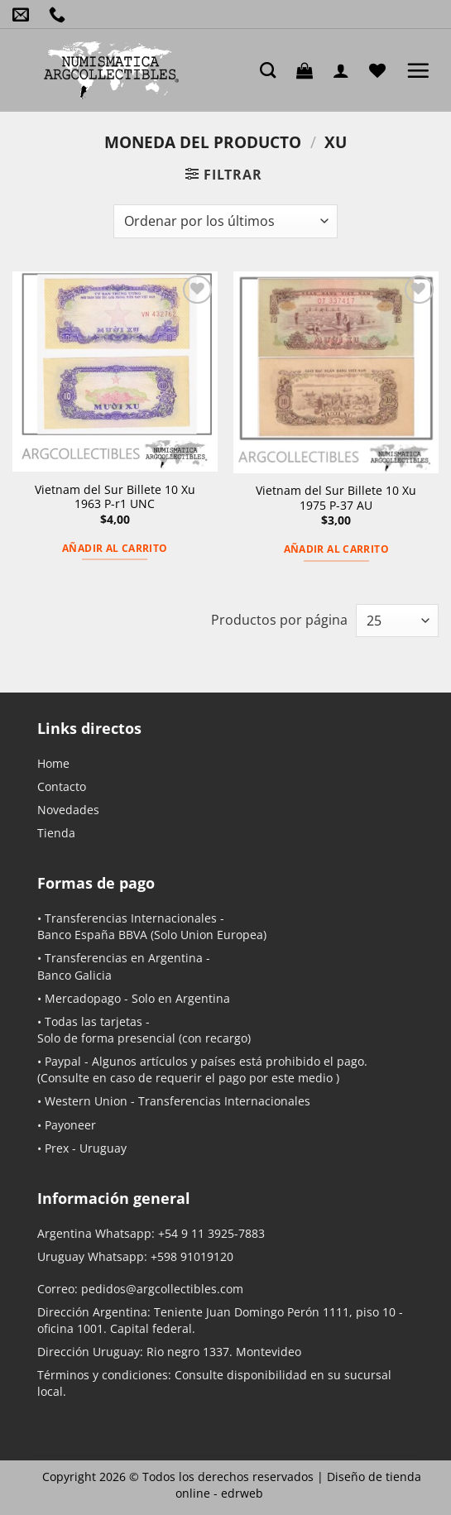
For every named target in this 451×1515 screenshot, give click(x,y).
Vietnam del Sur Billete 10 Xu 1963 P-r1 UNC (115, 496)
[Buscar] (272, 70)
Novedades (68, 809)
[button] (308, 70)
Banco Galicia (74, 975)
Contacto (61, 786)
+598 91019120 (192, 1256)
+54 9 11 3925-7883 (211, 1233)
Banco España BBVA (92, 934)
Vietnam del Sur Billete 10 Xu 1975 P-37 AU (336, 497)
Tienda (56, 833)
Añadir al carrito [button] (114, 548)
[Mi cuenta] (345, 70)
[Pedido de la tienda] (225, 220)
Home (53, 763)
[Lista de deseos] (381, 70)
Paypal (63, 1061)
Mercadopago (83, 998)
